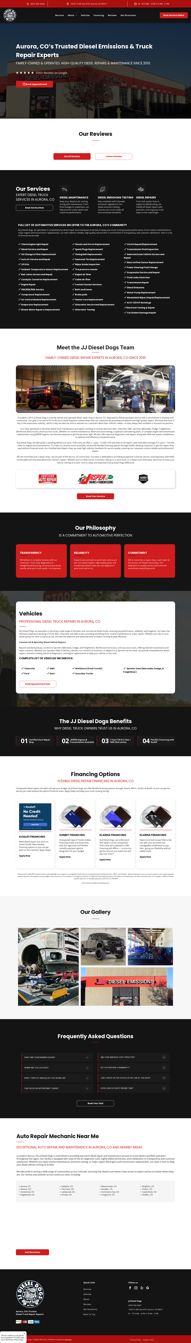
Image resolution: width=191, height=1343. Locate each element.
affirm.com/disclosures (101, 883)
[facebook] (130, 1288)
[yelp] (141, 1288)
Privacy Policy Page (15, 1340)
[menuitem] (59, 15)
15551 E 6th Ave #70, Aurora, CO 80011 (88, 3)
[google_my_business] (147, 1288)
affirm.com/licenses (144, 876)
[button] (16, 147)
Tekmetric (68, 1339)
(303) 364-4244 (37, 3)
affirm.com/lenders (120, 874)
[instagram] (136, 1288)
